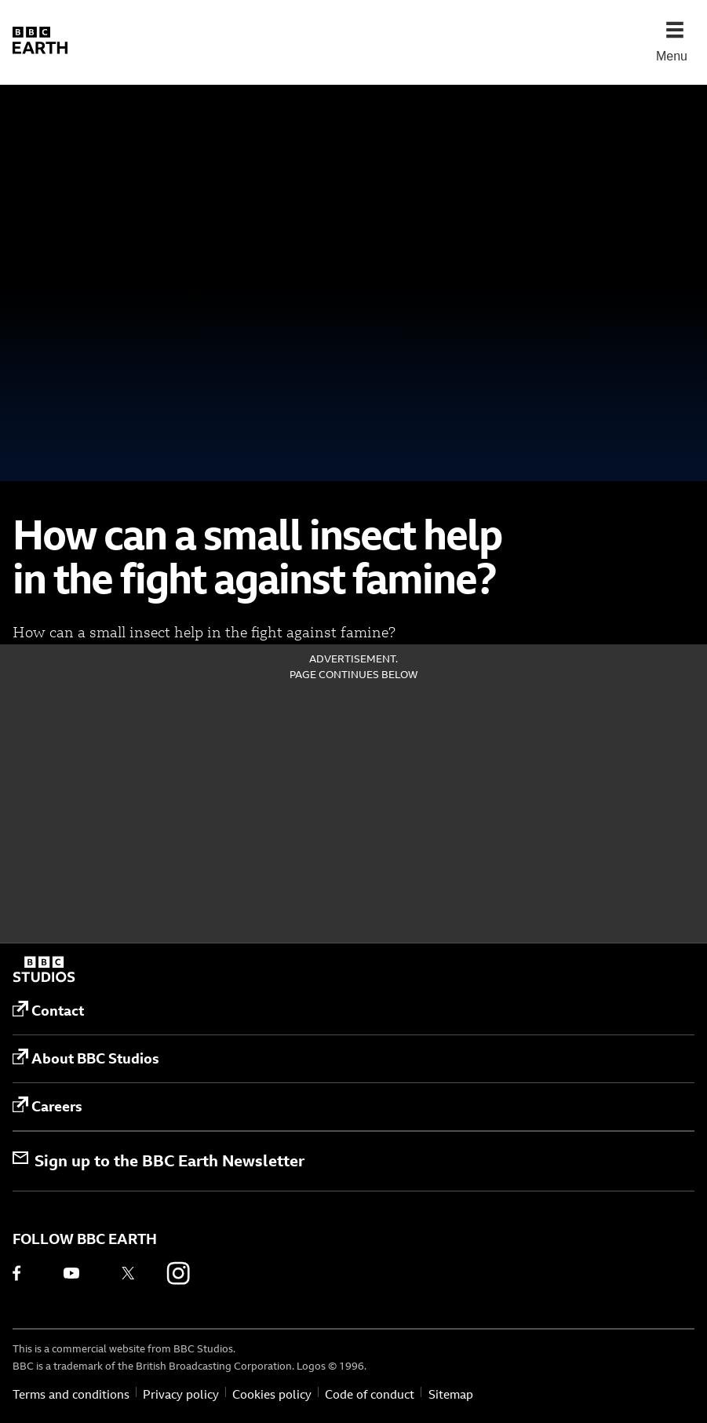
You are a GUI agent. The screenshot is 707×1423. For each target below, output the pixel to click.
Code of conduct (369, 1394)
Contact (48, 1010)
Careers (47, 1105)
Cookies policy (272, 1394)
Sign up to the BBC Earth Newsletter (158, 1160)
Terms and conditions (71, 1394)
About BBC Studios (86, 1058)
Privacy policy (181, 1394)
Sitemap (450, 1394)
